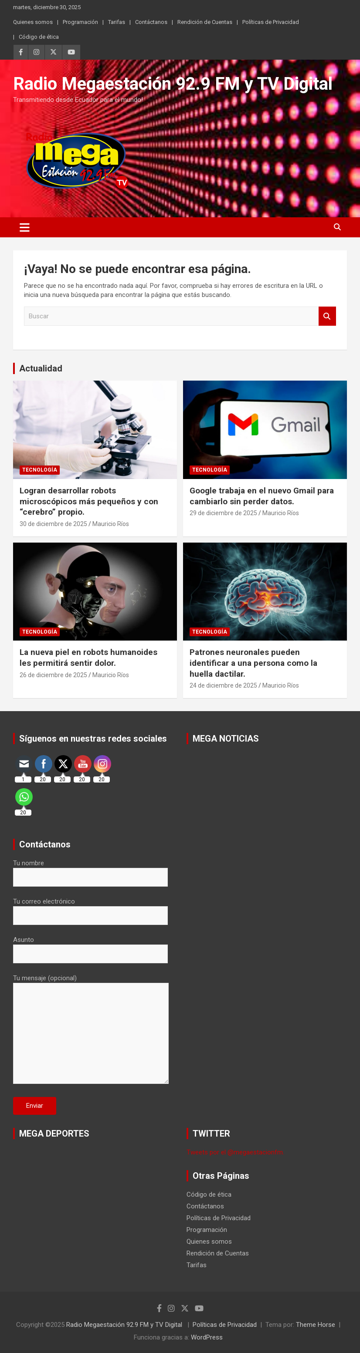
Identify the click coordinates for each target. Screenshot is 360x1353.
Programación (80, 22)
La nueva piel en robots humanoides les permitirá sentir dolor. (88, 657)
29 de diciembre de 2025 (223, 512)
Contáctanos (151, 22)
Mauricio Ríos (110, 523)
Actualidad (40, 368)
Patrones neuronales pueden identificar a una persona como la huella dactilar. (253, 662)
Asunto (90, 947)
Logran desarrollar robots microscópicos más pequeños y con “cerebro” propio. (89, 501)
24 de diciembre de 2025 (223, 685)
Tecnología (39, 470)
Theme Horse (315, 1325)
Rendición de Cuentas (204, 22)
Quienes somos (33, 22)
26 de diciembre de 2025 (53, 674)
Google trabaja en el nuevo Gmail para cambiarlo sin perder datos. (262, 496)
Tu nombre (90, 870)
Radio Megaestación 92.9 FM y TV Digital (173, 84)
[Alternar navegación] (24, 227)
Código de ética (39, 37)
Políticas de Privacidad (270, 22)
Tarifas (116, 22)
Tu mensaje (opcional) (91, 1030)
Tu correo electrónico (90, 908)
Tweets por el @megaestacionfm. (235, 1152)
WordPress (207, 1337)
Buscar (327, 316)
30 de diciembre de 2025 (53, 523)
